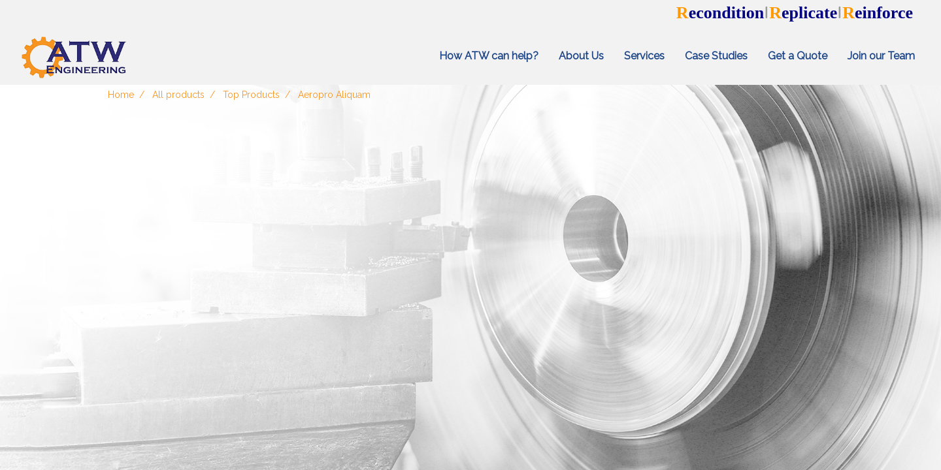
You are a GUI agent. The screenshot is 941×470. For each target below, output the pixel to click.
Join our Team (881, 56)
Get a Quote (797, 56)
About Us (581, 56)
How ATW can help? (488, 56)
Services (644, 56)
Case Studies (716, 56)
